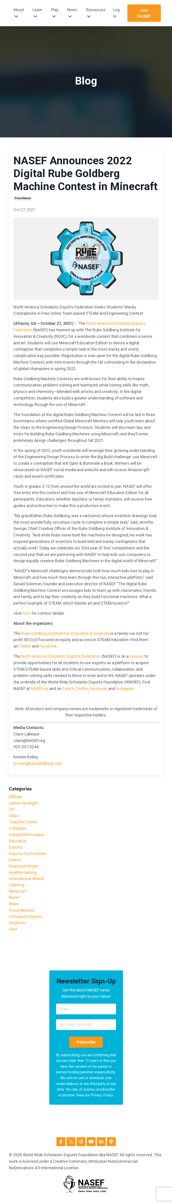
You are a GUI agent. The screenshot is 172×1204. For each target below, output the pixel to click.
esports (16, 848)
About (18, 12)
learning (16, 887)
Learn (37, 12)
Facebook (48, 646)
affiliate (15, 796)
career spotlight (23, 803)
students (17, 926)
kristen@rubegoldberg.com (37, 763)
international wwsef (27, 880)
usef (13, 932)
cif (11, 809)
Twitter (25, 646)
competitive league (27, 835)
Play (54, 12)
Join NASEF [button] (144, 13)
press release (23, 198)
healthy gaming (23, 874)
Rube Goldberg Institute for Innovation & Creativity (65, 633)
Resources (96, 12)
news (14, 906)
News (72, 12)
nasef (14, 900)
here (27, 613)
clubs (14, 816)
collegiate (18, 829)
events (15, 861)
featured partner (24, 868)
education (18, 842)
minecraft (17, 893)
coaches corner (23, 822)
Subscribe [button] (85, 1045)
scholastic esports (26, 919)
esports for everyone (28, 855)
